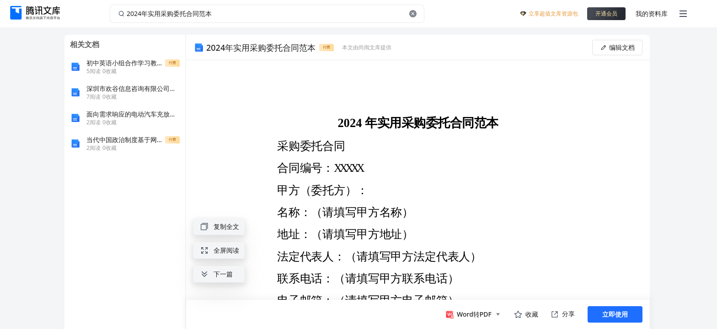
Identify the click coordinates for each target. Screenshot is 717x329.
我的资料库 (652, 13)
